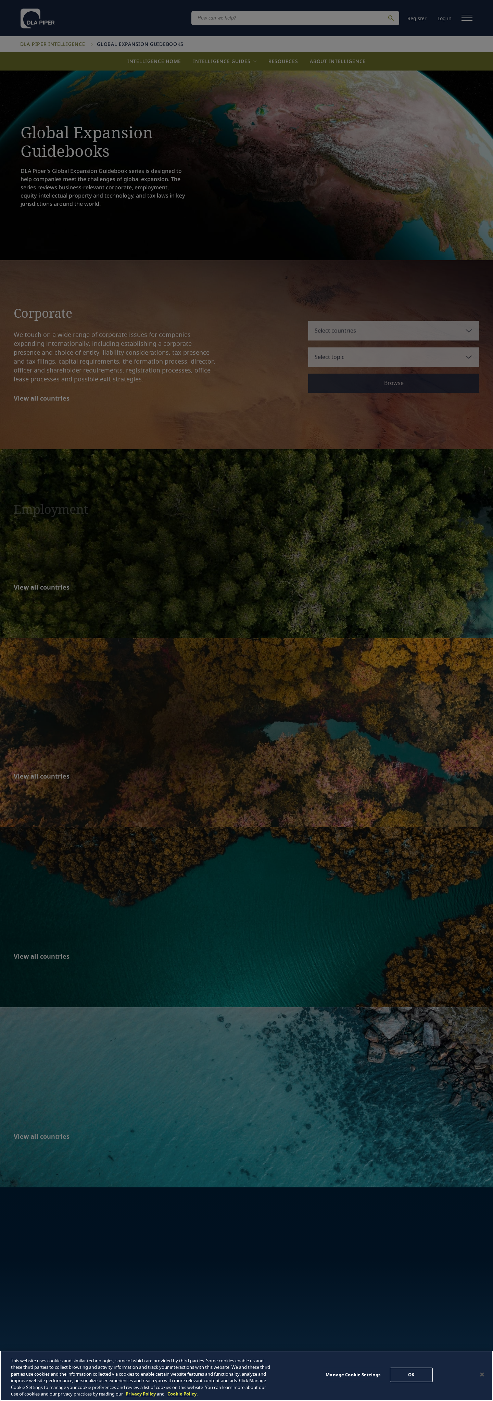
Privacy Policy (141, 1394)
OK (411, 1375)
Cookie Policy (182, 1394)
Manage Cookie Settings (353, 1375)
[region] (246, 1376)
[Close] (482, 1374)
